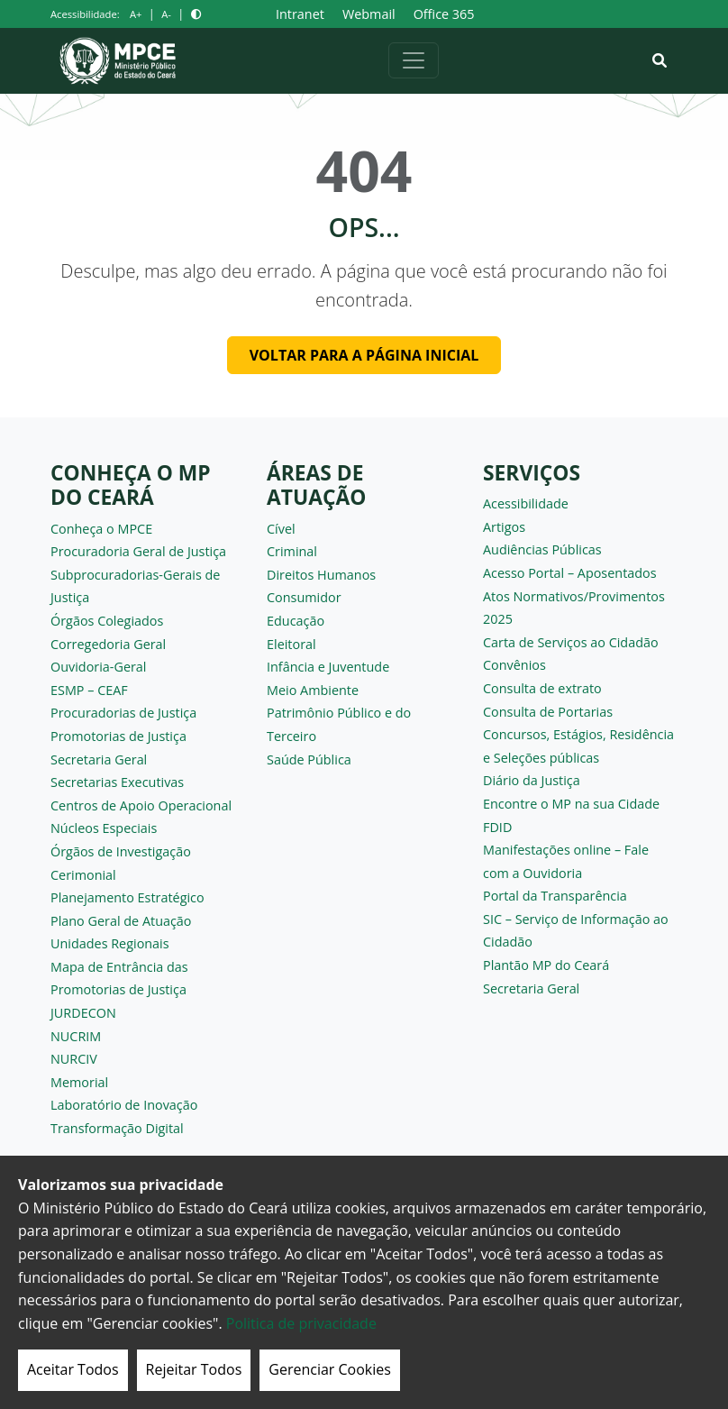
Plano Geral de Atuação (121, 920)
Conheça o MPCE (101, 528)
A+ (135, 14)
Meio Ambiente (313, 690)
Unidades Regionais (109, 943)
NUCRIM (75, 1036)
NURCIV (73, 1058)
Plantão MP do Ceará (546, 965)
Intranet (300, 14)
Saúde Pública (309, 759)
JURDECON (83, 1012)
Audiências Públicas (542, 549)
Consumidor (304, 597)
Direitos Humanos (321, 574)
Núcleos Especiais (103, 828)
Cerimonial (83, 874)
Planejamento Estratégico (127, 897)
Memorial (79, 1082)
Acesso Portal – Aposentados (570, 572)
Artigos (504, 526)
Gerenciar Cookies (329, 1369)
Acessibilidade (526, 503)
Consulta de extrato (542, 688)
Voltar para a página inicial (364, 355)
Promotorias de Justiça (118, 736)
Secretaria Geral (98, 759)
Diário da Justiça (531, 780)
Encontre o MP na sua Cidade (571, 803)
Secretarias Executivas (117, 782)
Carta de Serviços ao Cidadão (571, 642)
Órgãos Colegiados (106, 620)
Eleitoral (291, 644)
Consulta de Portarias (548, 711)
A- (166, 14)
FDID (497, 827)
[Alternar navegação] (413, 60)
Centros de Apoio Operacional (141, 805)
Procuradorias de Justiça (123, 712)
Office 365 (444, 14)
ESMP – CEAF (89, 690)
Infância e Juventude (328, 666)
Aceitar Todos (73, 1369)
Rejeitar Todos (194, 1369)
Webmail (369, 14)
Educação (295, 620)
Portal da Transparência (555, 895)
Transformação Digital (117, 1128)
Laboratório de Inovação (123, 1104)
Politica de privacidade (301, 1323)
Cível (281, 528)
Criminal (292, 551)
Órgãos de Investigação (120, 851)
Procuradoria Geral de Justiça (138, 551)
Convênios (514, 664)
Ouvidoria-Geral (98, 666)
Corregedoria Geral (108, 644)
